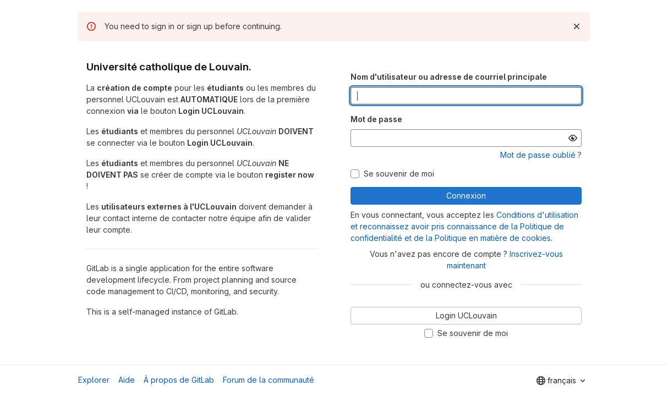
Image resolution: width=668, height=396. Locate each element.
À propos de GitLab (179, 379)
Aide (126, 379)
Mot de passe (376, 119)
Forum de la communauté (268, 379)
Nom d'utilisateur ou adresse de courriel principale (449, 76)
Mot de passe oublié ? (541, 155)
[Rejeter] (576, 26)
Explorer (93, 379)
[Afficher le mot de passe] (573, 138)
